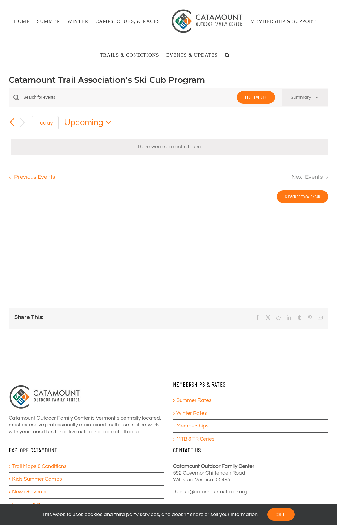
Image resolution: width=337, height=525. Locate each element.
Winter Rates (191, 413)
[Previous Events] (12, 122)
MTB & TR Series (195, 439)
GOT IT (281, 514)
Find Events (256, 97)
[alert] (169, 147)
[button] (227, 55)
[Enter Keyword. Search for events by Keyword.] (126, 97)
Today (45, 123)
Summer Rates (194, 400)
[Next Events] (22, 123)
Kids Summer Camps (37, 479)
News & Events (29, 492)
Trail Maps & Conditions (39, 466)
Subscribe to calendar (302, 196)
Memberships (192, 426)
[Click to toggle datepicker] (89, 123)
